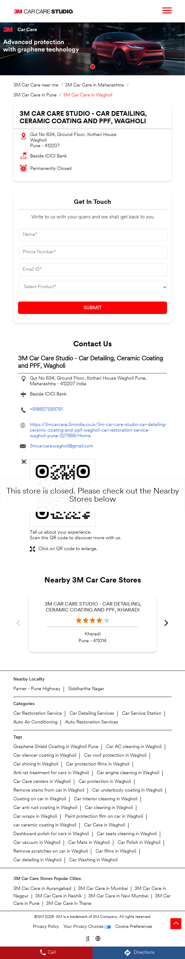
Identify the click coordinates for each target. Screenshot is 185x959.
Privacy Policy (46, 926)
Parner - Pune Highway (37, 689)
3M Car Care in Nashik (58, 896)
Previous (18, 623)
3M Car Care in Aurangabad (42, 888)
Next (166, 623)
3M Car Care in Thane (68, 903)
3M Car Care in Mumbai (103, 888)
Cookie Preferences (133, 926)
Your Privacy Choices (83, 926)
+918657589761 (46, 409)
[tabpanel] (92, 48)
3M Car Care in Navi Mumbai (118, 896)
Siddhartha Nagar (86, 689)
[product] (93, 287)
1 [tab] (92, 66)
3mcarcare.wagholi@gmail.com (61, 446)
